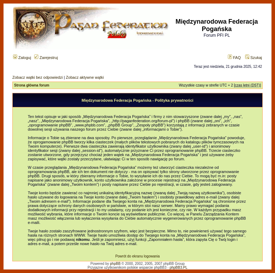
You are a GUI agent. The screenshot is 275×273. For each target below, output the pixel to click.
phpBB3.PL (179, 267)
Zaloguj (22, 57)
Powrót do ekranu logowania (137, 256)
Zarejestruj (46, 57)
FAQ (234, 57)
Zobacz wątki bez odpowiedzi (37, 77)
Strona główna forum (31, 85)
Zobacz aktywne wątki (85, 77)
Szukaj (253, 57)
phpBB (115, 264)
